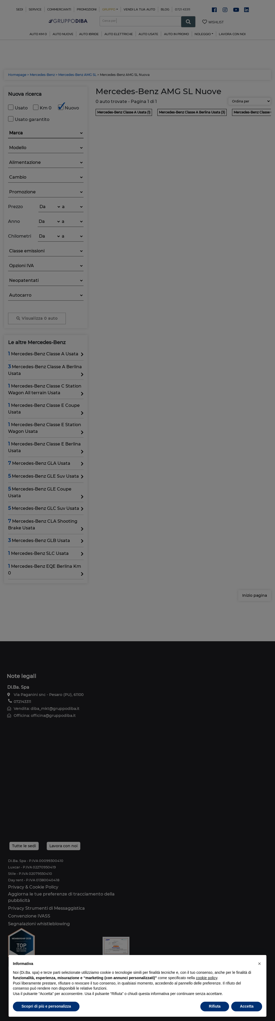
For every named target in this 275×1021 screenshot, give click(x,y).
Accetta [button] (247, 1006)
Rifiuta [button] (215, 1006)
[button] (259, 963)
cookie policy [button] (206, 978)
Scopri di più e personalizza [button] (46, 1006)
